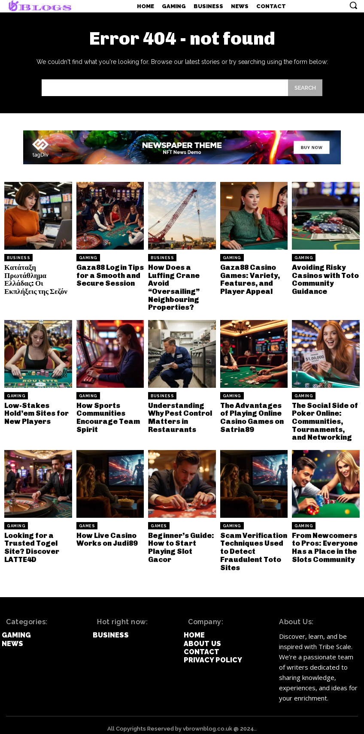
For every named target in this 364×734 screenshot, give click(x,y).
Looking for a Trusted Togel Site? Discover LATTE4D (30, 541)
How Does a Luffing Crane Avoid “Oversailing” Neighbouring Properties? (172, 286)
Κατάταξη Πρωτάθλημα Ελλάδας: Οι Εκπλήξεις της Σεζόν (34, 278)
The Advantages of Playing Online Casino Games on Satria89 (254, 413)
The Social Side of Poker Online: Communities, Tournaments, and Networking (325, 417)
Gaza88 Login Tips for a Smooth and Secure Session (109, 274)
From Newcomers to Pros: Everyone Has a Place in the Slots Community (324, 541)
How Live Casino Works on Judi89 (106, 534)
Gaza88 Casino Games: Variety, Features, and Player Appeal (248, 278)
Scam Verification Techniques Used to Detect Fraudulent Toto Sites (252, 545)
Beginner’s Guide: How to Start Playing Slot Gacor (181, 537)
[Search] (305, 87)
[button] (353, 5)
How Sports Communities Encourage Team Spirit (106, 413)
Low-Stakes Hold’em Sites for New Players (35, 409)
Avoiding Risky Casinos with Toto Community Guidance (325, 278)
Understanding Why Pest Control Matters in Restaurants (179, 413)
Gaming (88, 258)
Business (18, 258)
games (87, 521)
